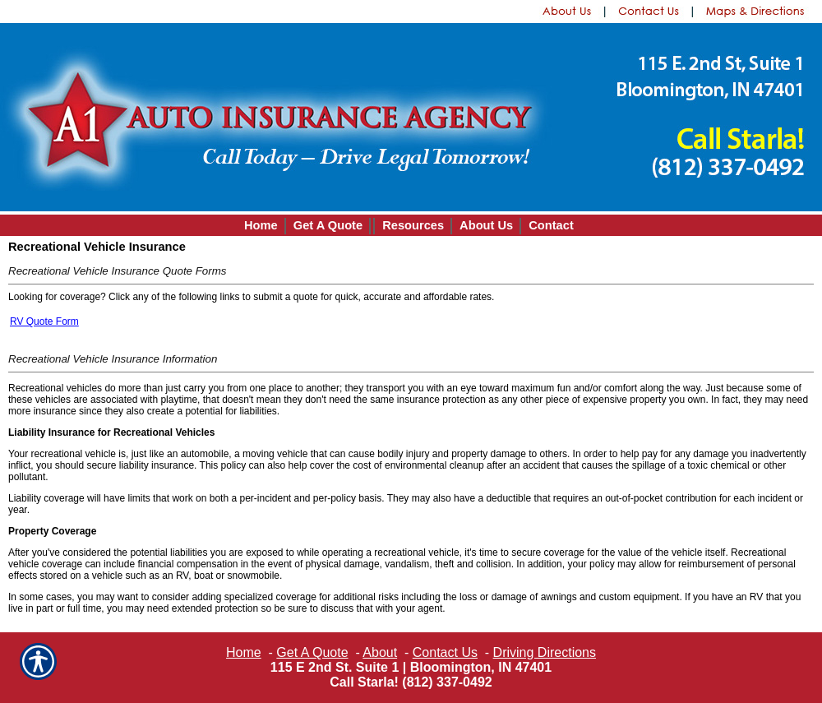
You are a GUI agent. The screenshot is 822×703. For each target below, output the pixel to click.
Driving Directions (544, 652)
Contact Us (445, 652)
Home (243, 652)
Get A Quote (312, 652)
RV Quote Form (44, 321)
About (380, 652)
